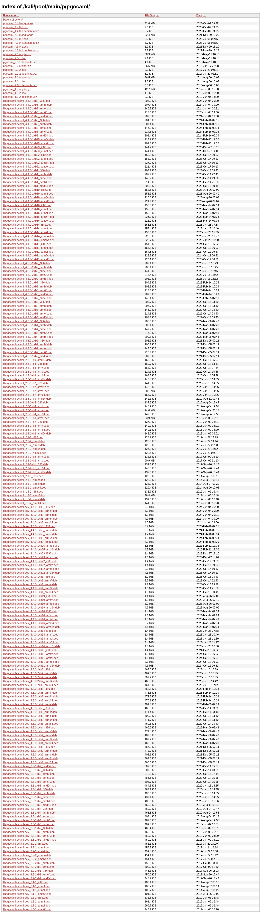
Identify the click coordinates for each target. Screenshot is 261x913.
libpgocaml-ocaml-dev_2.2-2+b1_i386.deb (28, 870)
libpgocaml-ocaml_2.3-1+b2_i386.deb (25, 421)
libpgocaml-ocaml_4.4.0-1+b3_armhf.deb (27, 124)
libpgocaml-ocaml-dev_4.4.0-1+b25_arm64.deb (31, 545)
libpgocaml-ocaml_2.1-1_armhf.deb (24, 480)
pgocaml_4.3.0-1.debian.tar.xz (21, 50)
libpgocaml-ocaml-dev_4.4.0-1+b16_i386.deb (30, 611)
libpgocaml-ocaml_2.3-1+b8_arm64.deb (26, 375)
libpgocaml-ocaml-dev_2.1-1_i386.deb (25, 882)
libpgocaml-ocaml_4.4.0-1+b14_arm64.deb (28, 236)
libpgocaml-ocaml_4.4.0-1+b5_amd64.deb (28, 116)
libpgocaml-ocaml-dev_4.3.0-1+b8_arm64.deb (30, 696)
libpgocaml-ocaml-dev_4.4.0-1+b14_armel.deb (30, 638)
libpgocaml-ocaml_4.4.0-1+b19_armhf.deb (28, 193)
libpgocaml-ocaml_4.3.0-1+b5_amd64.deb (28, 317)
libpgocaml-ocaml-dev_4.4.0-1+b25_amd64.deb (31, 549)
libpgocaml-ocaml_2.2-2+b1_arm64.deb (26, 468)
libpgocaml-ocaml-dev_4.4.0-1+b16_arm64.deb (31, 623)
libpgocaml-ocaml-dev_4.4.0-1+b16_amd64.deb (31, 627)
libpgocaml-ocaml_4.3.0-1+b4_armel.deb (27, 329)
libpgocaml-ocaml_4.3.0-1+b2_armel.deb (27, 348)
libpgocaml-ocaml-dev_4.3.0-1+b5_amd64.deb (30, 723)
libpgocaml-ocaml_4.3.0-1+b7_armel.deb (27, 298)
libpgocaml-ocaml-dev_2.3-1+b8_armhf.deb (29, 774)
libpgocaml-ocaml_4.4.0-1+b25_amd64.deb (28, 143)
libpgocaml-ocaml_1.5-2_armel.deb (24, 499)
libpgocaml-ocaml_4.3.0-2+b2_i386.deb (26, 263)
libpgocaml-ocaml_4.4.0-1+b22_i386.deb (27, 155)
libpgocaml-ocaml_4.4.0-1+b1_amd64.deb (28, 186)
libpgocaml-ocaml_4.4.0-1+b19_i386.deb (27, 189)
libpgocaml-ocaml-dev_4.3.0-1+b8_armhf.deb (30, 692)
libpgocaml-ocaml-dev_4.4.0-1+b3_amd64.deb (30, 541)
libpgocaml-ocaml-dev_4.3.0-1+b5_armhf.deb (30, 712)
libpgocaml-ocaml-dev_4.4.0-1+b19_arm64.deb (31, 603)
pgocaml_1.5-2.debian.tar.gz (20, 96)
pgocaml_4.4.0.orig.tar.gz (18, 23)
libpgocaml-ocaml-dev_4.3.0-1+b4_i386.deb (29, 727)
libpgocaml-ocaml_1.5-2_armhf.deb (24, 495)
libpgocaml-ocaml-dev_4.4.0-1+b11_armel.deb (30, 658)
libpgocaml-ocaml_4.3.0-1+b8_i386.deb (26, 282)
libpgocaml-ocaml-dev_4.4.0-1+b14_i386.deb (30, 630)
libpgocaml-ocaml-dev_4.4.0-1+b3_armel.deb (30, 534)
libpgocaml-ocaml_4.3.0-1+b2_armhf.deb (27, 344)
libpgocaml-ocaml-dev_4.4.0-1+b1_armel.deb (30, 584)
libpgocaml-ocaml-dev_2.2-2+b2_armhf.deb (29, 863)
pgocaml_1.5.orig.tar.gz (17, 89)
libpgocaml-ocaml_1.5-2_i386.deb (23, 491)
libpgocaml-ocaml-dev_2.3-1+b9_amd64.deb (29, 766)
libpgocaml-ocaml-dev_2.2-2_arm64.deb (27, 855)
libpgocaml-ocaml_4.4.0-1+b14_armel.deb (28, 232)
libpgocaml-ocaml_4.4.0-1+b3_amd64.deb (28, 135)
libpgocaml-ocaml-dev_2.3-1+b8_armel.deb (28, 777)
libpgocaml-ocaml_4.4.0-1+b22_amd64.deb (28, 166)
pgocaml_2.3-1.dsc (14, 58)
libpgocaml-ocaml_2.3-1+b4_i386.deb (25, 402)
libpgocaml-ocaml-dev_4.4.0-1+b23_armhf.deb (30, 557)
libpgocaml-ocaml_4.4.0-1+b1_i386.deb (26, 170)
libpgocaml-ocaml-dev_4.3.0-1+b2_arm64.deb (30, 758)
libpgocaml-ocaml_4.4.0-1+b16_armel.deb (28, 213)
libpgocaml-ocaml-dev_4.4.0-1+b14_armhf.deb (30, 634)
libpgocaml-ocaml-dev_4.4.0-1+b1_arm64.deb (30, 588)
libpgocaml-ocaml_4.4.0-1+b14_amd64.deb (28, 240)
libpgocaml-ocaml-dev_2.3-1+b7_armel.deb (28, 797)
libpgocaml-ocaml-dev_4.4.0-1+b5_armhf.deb (30, 510)
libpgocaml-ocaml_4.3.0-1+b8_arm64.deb (27, 290)
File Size (150, 15)
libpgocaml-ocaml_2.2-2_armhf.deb (24, 441)
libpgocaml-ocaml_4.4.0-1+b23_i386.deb (27, 147)
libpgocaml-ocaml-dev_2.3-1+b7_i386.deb (28, 789)
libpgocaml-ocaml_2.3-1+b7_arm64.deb (26, 394)
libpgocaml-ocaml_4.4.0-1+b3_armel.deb (27, 127)
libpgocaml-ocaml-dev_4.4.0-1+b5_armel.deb (30, 514)
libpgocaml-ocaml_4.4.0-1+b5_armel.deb (27, 108)
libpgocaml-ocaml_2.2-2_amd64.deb (24, 452)
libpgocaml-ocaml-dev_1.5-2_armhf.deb (26, 901)
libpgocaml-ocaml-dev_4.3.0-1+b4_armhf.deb (30, 731)
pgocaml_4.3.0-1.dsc (15, 46)
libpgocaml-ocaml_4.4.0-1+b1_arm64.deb (27, 182)
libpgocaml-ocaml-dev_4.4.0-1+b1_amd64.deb (30, 592)
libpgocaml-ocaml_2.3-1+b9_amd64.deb (27, 360)
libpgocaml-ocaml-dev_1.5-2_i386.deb (25, 897)
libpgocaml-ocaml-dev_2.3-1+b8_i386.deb (28, 770)
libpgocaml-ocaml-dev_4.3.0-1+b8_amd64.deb (30, 700)
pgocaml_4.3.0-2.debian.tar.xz (21, 42)
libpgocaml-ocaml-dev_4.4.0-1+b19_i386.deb (30, 596)
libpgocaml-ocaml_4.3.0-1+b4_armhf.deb (27, 325)
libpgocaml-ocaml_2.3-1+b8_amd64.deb (27, 379)
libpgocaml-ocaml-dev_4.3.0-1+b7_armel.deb (30, 704)
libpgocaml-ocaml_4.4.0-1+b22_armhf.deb (28, 158)
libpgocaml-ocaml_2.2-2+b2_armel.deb (26, 460)
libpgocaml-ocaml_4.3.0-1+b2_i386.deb (26, 340)
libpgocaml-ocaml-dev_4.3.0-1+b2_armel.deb (30, 754)
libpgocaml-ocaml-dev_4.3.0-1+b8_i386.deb (29, 688)
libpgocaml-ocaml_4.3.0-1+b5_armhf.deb (27, 306)
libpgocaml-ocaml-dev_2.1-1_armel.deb (26, 890)
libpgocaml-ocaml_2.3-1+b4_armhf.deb (26, 406)
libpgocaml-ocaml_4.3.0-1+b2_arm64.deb (27, 352)
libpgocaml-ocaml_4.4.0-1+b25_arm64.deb (28, 139)
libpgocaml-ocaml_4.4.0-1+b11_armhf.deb (28, 247)
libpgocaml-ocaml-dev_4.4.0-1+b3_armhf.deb (30, 530)
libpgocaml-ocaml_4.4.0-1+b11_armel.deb (28, 251)
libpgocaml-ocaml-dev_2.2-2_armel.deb (26, 851)
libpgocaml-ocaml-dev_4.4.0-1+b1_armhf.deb (30, 580)
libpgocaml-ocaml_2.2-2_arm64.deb (24, 448)
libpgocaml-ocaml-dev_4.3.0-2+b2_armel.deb (30, 677)
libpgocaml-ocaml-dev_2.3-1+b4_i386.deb (28, 808)
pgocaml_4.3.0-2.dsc (15, 39)
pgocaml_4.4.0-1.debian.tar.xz (21, 31)
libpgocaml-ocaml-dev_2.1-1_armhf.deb (26, 886)
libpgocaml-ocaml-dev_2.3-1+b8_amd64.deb (29, 785)
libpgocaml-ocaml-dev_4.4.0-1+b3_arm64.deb (30, 538)
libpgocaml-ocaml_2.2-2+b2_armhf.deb (26, 456)
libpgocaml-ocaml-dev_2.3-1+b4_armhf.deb (29, 812)
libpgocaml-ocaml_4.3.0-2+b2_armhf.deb (27, 267)
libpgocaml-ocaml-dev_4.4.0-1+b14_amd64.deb (31, 646)
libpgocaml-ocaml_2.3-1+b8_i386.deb (25, 363)
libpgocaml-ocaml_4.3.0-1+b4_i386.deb (26, 321)
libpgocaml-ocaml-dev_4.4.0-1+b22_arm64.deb (31, 568)
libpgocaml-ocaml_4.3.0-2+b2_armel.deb (27, 271)
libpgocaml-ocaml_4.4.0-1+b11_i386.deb (27, 244)
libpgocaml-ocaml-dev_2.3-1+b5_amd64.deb (29, 805)
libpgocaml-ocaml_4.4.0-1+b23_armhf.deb (28, 151)
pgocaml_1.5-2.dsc (14, 93)
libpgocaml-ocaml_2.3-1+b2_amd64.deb (27, 433)
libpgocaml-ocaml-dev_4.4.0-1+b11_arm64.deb (31, 661)
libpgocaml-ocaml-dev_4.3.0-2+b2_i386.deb (29, 669)
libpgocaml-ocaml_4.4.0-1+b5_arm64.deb (27, 112)
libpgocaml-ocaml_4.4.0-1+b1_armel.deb (27, 178)
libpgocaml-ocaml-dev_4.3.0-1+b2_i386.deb (29, 746)
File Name (9, 15)
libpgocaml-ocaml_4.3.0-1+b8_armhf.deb (27, 286)
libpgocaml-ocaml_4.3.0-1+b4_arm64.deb (27, 333)
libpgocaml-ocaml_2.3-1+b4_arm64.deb (26, 414)
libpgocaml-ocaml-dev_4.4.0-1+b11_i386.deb (30, 650)
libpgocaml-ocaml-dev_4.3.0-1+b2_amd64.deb (30, 762)
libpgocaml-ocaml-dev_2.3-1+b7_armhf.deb (29, 793)
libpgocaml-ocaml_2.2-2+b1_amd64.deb (27, 472)
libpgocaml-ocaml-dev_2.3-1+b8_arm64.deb (29, 781)
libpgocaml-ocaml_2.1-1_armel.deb (24, 483)
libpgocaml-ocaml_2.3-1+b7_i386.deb (25, 383)
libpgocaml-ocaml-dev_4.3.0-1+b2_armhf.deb (30, 750)
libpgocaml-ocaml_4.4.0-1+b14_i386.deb (27, 224)
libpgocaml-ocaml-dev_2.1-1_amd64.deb (27, 893)
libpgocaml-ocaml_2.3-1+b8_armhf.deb (26, 367)
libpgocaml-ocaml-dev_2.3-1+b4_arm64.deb (29, 820)
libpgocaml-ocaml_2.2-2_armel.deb (24, 445)
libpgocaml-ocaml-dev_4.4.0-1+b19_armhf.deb (30, 599)
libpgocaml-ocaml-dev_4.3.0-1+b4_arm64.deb (30, 739)
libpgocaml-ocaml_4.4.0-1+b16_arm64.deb (28, 216)
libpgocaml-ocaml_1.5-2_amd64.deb (24, 503)
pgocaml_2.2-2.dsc (14, 69)
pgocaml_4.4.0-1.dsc (15, 27)
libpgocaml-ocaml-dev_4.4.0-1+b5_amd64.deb (30, 522)
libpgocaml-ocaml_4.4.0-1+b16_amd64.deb (28, 220)
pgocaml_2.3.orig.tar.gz (17, 54)
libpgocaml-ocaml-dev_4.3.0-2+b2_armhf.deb (30, 673)
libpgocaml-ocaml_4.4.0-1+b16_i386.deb (27, 205)
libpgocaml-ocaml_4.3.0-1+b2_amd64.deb (28, 356)
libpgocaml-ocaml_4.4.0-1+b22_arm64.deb (28, 162)
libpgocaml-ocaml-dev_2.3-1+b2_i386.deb (28, 828)
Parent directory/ (13, 19)
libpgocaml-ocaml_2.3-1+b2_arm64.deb (26, 429)
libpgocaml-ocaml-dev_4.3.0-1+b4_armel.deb (30, 735)
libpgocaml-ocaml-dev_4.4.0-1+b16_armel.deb (30, 619)
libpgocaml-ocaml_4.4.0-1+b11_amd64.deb (28, 259)
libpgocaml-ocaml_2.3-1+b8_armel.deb (26, 371)
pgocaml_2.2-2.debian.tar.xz (20, 73)
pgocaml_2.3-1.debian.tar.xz (20, 62)
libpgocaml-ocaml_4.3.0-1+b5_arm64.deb (27, 313)
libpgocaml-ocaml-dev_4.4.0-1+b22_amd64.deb (31, 572)
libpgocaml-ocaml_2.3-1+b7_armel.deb (26, 391)
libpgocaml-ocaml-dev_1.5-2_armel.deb (26, 905)
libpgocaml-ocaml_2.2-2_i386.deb (23, 437)
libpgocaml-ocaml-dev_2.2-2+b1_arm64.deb (29, 874)
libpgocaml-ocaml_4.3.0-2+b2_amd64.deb (28, 278)
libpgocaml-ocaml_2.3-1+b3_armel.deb (26, 418)
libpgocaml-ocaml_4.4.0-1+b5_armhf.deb (27, 104)
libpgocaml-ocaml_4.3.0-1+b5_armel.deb (27, 309)
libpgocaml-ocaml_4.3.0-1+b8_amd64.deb (28, 294)
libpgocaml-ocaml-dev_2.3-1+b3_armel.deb (28, 824)
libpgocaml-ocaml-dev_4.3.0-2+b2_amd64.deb (30, 685)
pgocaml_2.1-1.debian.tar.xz (20, 85)
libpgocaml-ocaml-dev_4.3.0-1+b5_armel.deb (30, 715)
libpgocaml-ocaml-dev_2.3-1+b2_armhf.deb (29, 832)
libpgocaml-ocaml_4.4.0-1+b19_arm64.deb (28, 197)
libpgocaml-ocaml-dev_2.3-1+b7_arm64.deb (29, 801)
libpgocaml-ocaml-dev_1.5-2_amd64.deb (27, 909)
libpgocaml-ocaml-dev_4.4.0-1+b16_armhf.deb (30, 615)
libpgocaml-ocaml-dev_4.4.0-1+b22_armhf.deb (30, 565)
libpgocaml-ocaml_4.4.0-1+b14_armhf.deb (28, 228)
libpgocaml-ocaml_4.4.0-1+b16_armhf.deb (28, 209)
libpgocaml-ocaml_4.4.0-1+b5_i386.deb (26, 100)
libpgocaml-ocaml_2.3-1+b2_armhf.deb (26, 425)
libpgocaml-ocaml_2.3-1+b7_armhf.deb (26, 387)
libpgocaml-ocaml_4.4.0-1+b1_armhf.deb (27, 174)
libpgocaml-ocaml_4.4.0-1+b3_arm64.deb (27, 131)
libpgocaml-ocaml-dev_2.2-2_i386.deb (25, 843)
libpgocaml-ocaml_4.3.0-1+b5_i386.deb (26, 301)
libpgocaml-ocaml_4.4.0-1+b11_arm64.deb (28, 255)
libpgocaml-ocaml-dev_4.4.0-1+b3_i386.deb (29, 526)
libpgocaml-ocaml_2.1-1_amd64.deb (24, 487)
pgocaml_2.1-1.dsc (14, 81)
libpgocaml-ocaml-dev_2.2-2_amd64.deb (27, 859)
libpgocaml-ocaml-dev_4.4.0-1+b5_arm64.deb (30, 518)
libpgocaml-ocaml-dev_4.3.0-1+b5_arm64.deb (30, 719)
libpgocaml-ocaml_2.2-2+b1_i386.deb (25, 464)
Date (199, 15)
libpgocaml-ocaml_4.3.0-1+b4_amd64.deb (28, 336)
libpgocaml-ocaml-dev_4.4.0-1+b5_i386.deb (29, 507)
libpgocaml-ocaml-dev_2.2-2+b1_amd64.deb (29, 878)
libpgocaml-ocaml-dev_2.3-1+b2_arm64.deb (29, 835)
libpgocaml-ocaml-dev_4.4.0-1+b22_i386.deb (30, 561)
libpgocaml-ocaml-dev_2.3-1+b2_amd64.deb (29, 839)
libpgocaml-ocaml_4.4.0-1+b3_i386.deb (26, 120)
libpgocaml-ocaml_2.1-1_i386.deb (23, 476)
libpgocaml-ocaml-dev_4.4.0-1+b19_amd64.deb (31, 607)
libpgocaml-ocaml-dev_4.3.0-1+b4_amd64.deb (30, 743)
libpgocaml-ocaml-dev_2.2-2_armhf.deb (26, 847)
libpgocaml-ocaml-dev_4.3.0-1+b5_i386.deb (29, 708)
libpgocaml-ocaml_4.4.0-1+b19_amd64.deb (28, 201)
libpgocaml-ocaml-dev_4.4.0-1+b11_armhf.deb (30, 654)
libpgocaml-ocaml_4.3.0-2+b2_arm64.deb (27, 274)
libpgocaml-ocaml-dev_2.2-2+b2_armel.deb (28, 866)
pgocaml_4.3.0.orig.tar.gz (18, 35)
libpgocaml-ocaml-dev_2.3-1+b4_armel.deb (28, 816)
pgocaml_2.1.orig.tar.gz (17, 77)
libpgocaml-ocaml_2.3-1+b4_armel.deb (26, 410)
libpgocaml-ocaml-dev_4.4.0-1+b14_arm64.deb (31, 642)
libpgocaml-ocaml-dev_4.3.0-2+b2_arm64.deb (30, 681)
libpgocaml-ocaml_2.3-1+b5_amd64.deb (27, 398)
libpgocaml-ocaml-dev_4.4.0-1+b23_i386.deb (30, 553)
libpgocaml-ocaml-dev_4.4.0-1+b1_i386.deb (29, 576)
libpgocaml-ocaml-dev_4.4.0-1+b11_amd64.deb (31, 665)
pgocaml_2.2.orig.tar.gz (17, 66)
